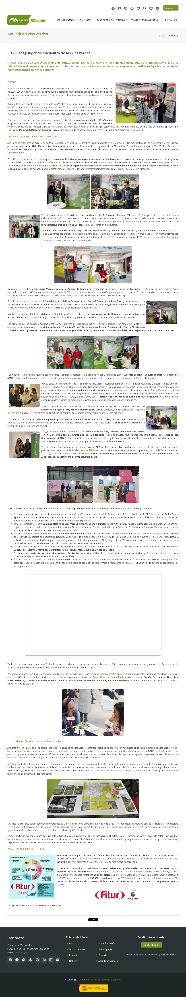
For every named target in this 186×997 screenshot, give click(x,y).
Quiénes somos (65, 19)
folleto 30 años (64, 123)
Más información (106, 943)
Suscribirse (151, 945)
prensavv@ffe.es (23, 952)
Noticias (85, 19)
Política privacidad (149, 955)
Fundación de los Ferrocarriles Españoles (100, 979)
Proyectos (170, 19)
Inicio (162, 35)
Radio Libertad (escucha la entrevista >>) (117, 677)
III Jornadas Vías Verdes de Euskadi (55, 162)
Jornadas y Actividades (111, 19)
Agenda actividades (108, 961)
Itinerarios (74, 955)
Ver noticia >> (134, 129)
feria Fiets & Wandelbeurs (83, 450)
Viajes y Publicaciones (144, 19)
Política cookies (168, 955)
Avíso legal (132, 955)
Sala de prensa (105, 949)
